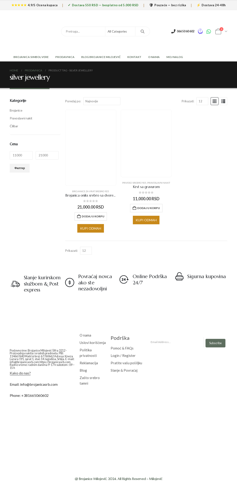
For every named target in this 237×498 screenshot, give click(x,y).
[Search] (142, 31)
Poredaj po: (73, 101)
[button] (214, 101)
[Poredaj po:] (101, 101)
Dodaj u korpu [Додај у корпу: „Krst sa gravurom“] (148, 208)
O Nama (154, 57)
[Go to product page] (90, 147)
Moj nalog (174, 57)
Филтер (20, 168)
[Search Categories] (120, 31)
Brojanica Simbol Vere (31, 57)
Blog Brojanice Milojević (101, 57)
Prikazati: (188, 101)
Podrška (120, 338)
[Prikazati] (202, 101)
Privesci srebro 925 (134, 182)
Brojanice (16, 110)
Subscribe (215, 343)
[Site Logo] (25, 31)
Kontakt (134, 57)
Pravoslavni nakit (158, 182)
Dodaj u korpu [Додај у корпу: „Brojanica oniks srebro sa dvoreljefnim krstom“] (93, 216)
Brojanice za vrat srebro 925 (90, 191)
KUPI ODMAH (90, 228)
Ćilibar (14, 126)
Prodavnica (65, 57)
